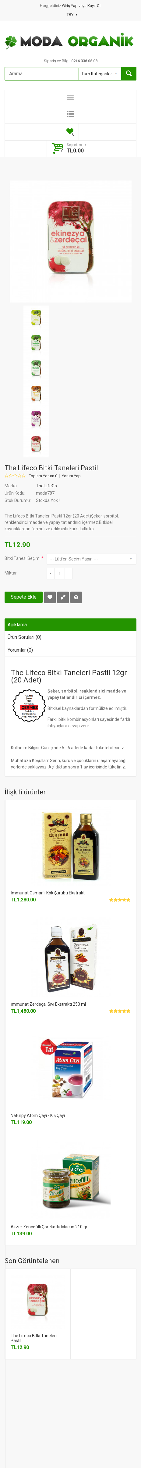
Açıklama (17, 625)
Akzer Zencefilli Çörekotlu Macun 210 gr (49, 1226)
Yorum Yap (71, 476)
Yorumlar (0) (20, 650)
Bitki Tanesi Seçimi (23, 558)
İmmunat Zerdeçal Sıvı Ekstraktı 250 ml (48, 1004)
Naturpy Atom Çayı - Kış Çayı (38, 1115)
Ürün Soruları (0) (24, 637)
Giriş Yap (70, 5)
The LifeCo (46, 485)
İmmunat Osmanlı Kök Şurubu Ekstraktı (48, 892)
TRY (72, 14)
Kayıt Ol (93, 5)
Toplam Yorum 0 (43, 476)
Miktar (11, 573)
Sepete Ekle (24, 597)
